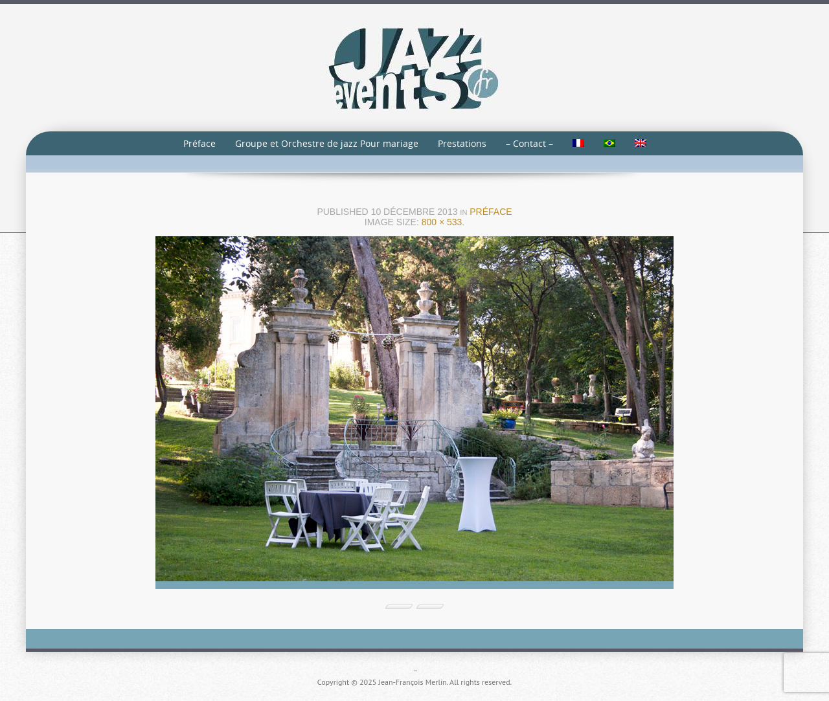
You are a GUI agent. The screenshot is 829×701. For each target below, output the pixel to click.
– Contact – (529, 143)
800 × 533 (442, 222)
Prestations (462, 143)
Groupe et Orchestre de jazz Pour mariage (326, 143)
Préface (199, 143)
